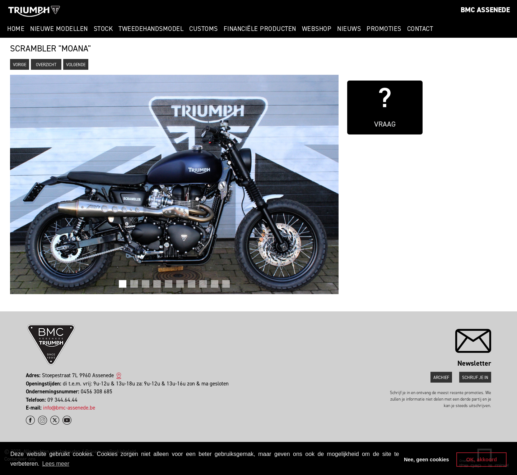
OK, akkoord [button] (481, 459)
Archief (441, 377)
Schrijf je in (475, 377)
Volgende (75, 65)
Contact (420, 28)
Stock (103, 28)
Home (15, 28)
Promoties (384, 28)
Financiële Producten (260, 28)
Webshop (317, 28)
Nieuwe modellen (59, 28)
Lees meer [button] (55, 464)
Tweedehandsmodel (150, 28)
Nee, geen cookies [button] (426, 459)
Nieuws (349, 28)
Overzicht (46, 65)
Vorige (19, 65)
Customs (203, 28)
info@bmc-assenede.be (69, 407)
